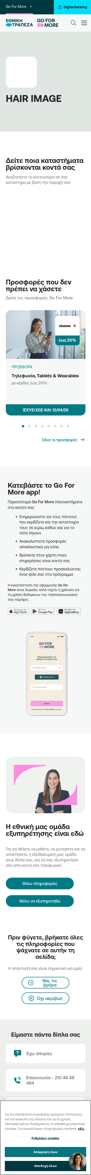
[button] (23, 426)
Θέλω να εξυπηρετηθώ (39, 901)
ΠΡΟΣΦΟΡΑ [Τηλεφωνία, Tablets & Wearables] (22, 367)
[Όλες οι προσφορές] (63, 440)
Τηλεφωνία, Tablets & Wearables (45, 375)
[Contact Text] (45, 1080)
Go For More (19, 6)
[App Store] (19, 608)
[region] (45, 1137)
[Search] (73, 23)
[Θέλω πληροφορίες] (40, 883)
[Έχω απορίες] (45, 1053)
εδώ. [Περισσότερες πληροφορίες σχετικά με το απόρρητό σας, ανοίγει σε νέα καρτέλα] (81, 1128)
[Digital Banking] (72, 7)
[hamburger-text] (84, 22)
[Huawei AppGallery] (70, 608)
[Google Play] (44, 608)
